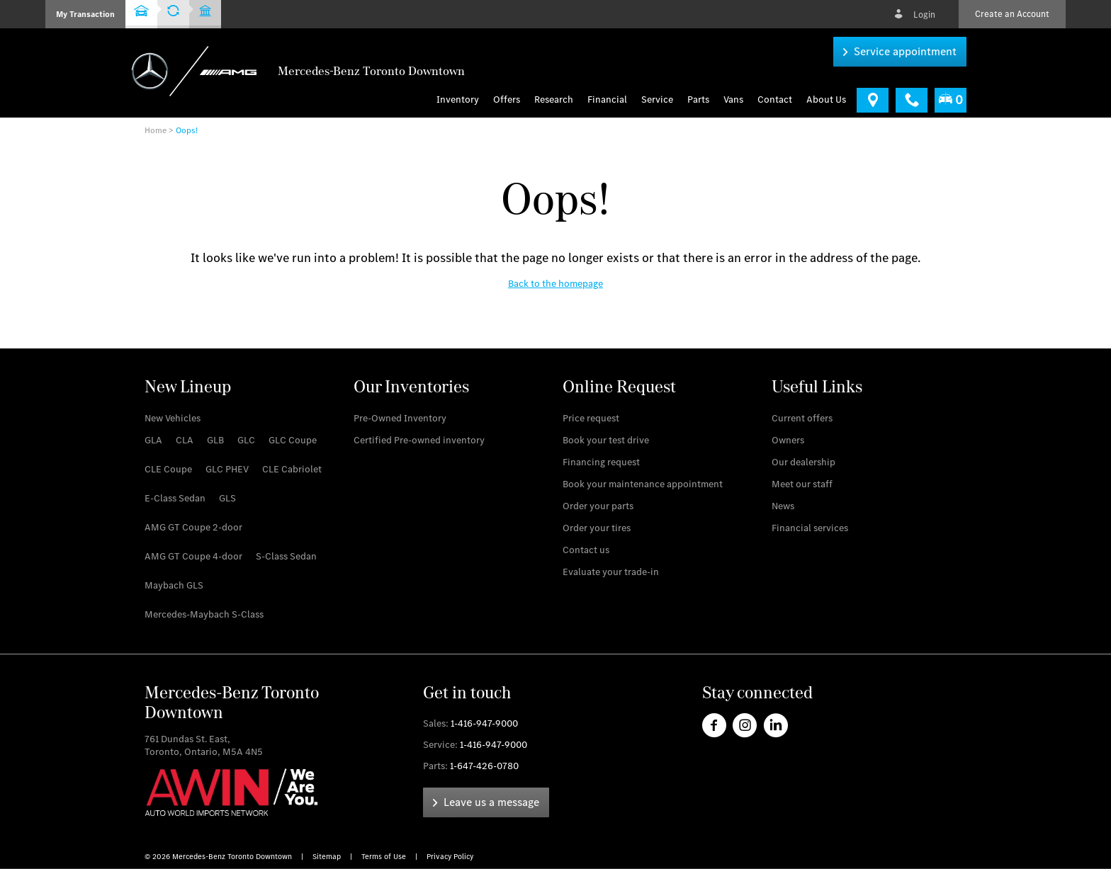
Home (156, 130)
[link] (899, 52)
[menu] (733, 100)
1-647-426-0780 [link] (484, 766)
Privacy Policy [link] (450, 856)
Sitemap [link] (327, 856)
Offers (506, 100)
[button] (85, 14)
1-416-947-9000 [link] (484, 723)
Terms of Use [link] (384, 856)
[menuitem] (510, 100)
